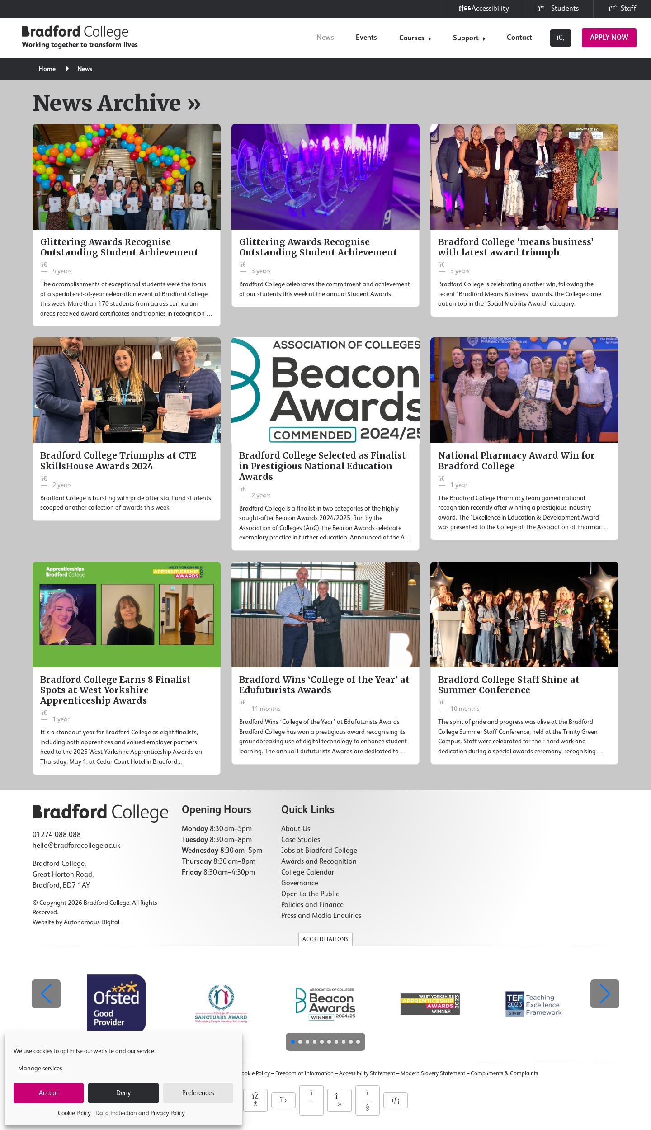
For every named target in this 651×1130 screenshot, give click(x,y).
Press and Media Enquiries (321, 916)
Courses (412, 38)
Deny (123, 1093)
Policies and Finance (312, 905)
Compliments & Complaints (504, 1074)
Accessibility (484, 9)
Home (48, 69)
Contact (519, 38)
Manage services (40, 1068)
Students (558, 9)
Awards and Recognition (319, 861)
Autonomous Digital (91, 922)
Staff (622, 9)
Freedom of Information (304, 1074)
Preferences (198, 1093)
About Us (295, 829)
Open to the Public (310, 894)
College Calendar (307, 872)
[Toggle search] (560, 38)
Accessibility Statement (367, 1074)
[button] (604, 993)
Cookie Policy (74, 1113)
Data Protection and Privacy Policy (140, 1113)
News (325, 38)
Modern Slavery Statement (433, 1074)
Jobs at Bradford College (319, 851)
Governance (299, 883)
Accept (48, 1093)
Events (366, 38)
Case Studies (300, 840)
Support (466, 38)
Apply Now (609, 38)
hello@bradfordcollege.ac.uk (76, 846)
